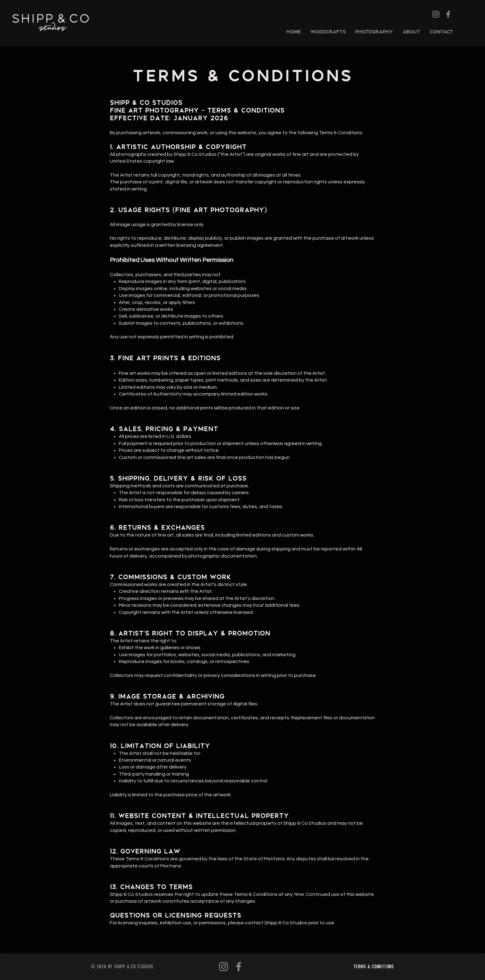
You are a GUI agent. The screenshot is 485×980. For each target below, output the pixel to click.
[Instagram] (435, 14)
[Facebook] (448, 14)
